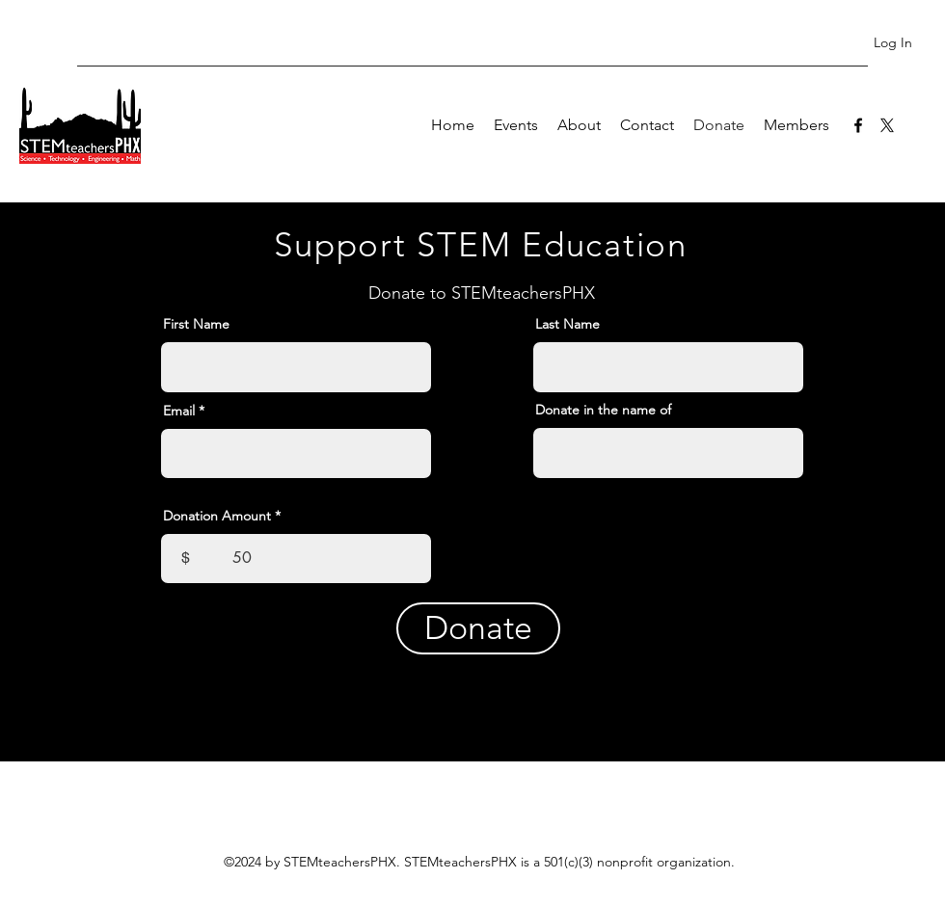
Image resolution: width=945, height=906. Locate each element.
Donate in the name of (603, 409)
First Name (196, 324)
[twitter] (887, 125)
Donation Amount (217, 515)
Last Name (567, 324)
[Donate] (478, 628)
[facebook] (858, 125)
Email (179, 410)
